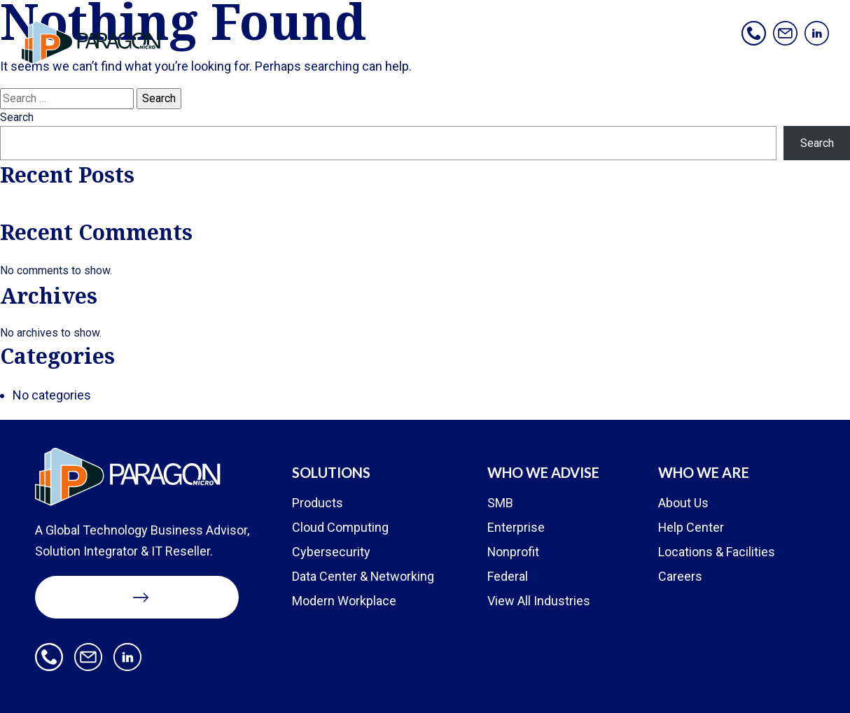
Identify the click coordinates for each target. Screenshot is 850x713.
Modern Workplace (344, 600)
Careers (680, 576)
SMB (500, 502)
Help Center (691, 527)
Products (317, 502)
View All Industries (538, 600)
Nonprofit (513, 551)
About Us (683, 502)
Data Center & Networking (363, 576)
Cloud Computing (340, 527)
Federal (507, 576)
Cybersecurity (331, 551)
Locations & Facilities (716, 551)
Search (17, 117)
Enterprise (516, 527)
